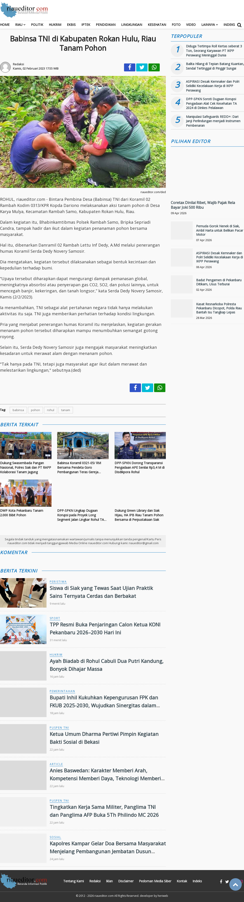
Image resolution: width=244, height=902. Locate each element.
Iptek (85, 24)
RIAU (18, 24)
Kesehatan (157, 24)
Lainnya (208, 24)
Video (191, 24)
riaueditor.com (104, 896)
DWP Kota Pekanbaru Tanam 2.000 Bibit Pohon (21, 512)
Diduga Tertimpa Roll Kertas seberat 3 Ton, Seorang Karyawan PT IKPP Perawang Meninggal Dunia (214, 50)
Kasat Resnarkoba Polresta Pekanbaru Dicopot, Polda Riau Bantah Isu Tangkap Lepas (219, 308)
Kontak (182, 881)
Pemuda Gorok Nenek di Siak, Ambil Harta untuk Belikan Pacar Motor (219, 230)
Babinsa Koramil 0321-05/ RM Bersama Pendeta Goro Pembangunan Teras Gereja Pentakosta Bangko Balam (79, 467)
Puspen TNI (59, 728)
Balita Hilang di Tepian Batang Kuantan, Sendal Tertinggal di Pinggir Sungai (215, 66)
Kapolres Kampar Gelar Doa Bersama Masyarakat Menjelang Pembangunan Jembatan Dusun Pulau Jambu (108, 851)
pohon (35, 410)
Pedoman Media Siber (155, 881)
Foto (176, 24)
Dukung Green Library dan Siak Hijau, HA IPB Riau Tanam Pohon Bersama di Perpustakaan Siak (139, 514)
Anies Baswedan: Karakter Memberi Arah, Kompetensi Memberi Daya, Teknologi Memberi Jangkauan (105, 778)
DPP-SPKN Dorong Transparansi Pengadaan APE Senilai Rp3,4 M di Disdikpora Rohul (139, 467)
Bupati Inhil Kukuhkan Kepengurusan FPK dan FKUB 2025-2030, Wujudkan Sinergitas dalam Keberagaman (104, 705)
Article (56, 764)
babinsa (18, 410)
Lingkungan (131, 24)
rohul (50, 410)
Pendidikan (105, 24)
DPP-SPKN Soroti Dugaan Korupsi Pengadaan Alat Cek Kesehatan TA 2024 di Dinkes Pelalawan (211, 103)
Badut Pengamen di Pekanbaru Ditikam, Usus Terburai (219, 282)
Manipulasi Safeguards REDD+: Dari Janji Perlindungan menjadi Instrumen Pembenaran (213, 121)
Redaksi (95, 881)
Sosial (55, 837)
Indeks (229, 24)
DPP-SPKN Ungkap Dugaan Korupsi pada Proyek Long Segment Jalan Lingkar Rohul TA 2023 (80, 515)
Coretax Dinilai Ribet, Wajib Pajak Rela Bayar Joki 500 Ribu (203, 205)
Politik (37, 24)
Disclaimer (126, 881)
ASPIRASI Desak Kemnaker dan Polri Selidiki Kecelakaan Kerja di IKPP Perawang (212, 85)
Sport (55, 618)
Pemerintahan (62, 691)
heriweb (163, 896)
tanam (65, 410)
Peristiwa (58, 582)
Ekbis (71, 24)
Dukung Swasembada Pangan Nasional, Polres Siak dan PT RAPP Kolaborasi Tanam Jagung (25, 467)
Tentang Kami (73, 881)
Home (4, 24)
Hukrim (55, 24)
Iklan (109, 881)
